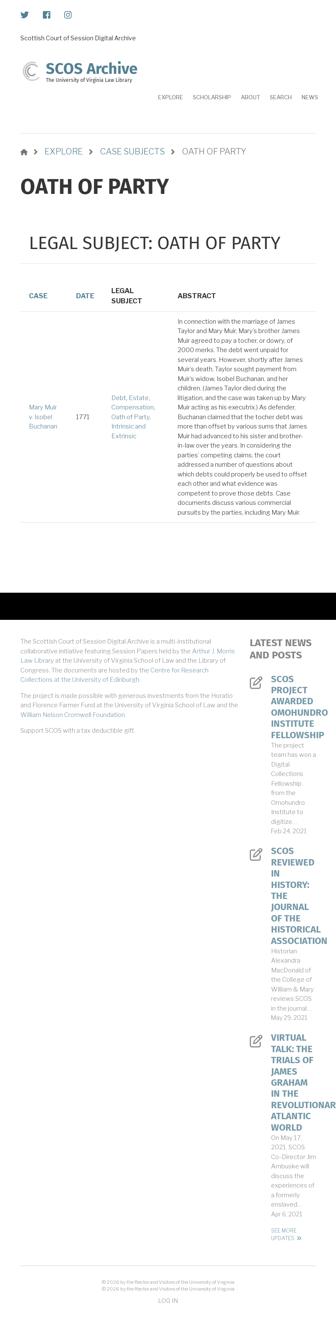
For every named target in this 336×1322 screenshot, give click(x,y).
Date (85, 296)
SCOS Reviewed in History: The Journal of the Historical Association (293, 896)
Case (38, 296)
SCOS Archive (92, 68)
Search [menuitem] (281, 97)
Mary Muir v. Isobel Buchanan (43, 416)
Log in (168, 1300)
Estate (139, 398)
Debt (118, 398)
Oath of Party (130, 417)
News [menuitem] (310, 97)
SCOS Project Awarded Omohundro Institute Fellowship (293, 707)
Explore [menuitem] (170, 97)
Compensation (132, 407)
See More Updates (283, 1234)
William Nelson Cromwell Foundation (72, 715)
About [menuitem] (250, 97)
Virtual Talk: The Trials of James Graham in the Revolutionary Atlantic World (293, 1082)
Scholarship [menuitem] (212, 97)
